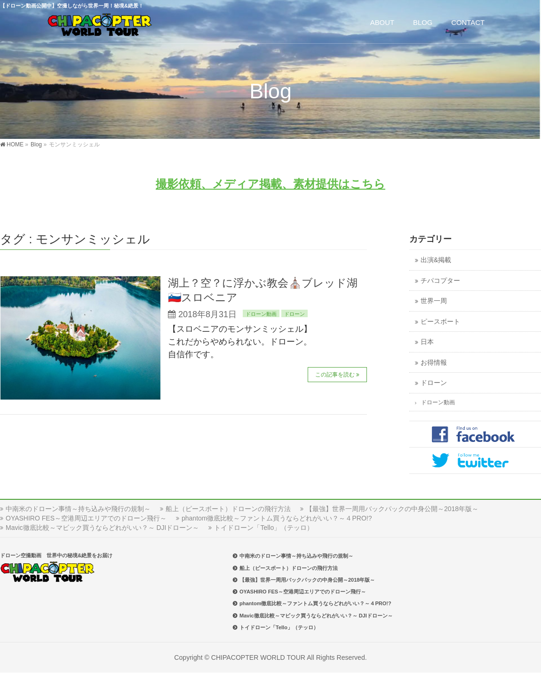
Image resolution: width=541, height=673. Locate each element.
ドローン (294, 314)
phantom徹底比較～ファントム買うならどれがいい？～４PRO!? (277, 518)
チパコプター (440, 280)
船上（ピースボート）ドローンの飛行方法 (228, 509)
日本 (427, 341)
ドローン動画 (261, 314)
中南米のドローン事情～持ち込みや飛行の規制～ (78, 509)
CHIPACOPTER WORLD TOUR (258, 657)
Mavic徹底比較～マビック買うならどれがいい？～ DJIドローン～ (102, 527)
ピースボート (440, 321)
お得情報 (434, 362)
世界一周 (434, 300)
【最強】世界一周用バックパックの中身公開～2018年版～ (392, 509)
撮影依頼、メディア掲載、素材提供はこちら (270, 183)
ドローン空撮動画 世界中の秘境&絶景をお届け (56, 555)
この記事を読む (335, 374)
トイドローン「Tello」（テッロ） (263, 527)
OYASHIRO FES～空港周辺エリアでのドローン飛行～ (86, 518)
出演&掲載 (436, 260)
